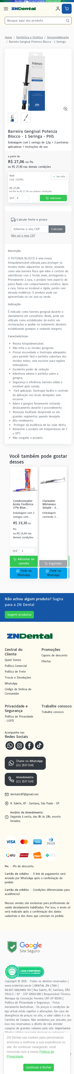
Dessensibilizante (58, 37)
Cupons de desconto (54, 655)
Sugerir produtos (19, 614)
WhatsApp (11, 683)
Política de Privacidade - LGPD (19, 719)
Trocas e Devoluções (18, 678)
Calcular (57, 229)
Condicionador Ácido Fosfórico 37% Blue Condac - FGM (23, 504)
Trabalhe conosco (52, 712)
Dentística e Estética (29, 37)
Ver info (59, 176)
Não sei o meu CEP (23, 236)
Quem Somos (13, 660)
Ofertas (46, 661)
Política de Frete (15, 672)
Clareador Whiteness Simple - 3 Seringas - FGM (52, 504)
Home (8, 37)
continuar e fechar (38, 1067)
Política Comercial (16, 666)
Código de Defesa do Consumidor (18, 691)
